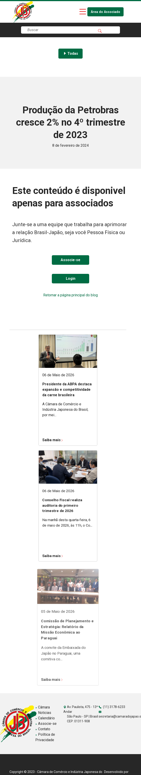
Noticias (43, 713)
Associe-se (70, 260)
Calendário (45, 718)
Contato (42, 729)
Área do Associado (105, 12)
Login (70, 278)
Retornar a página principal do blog (70, 295)
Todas (70, 53)
